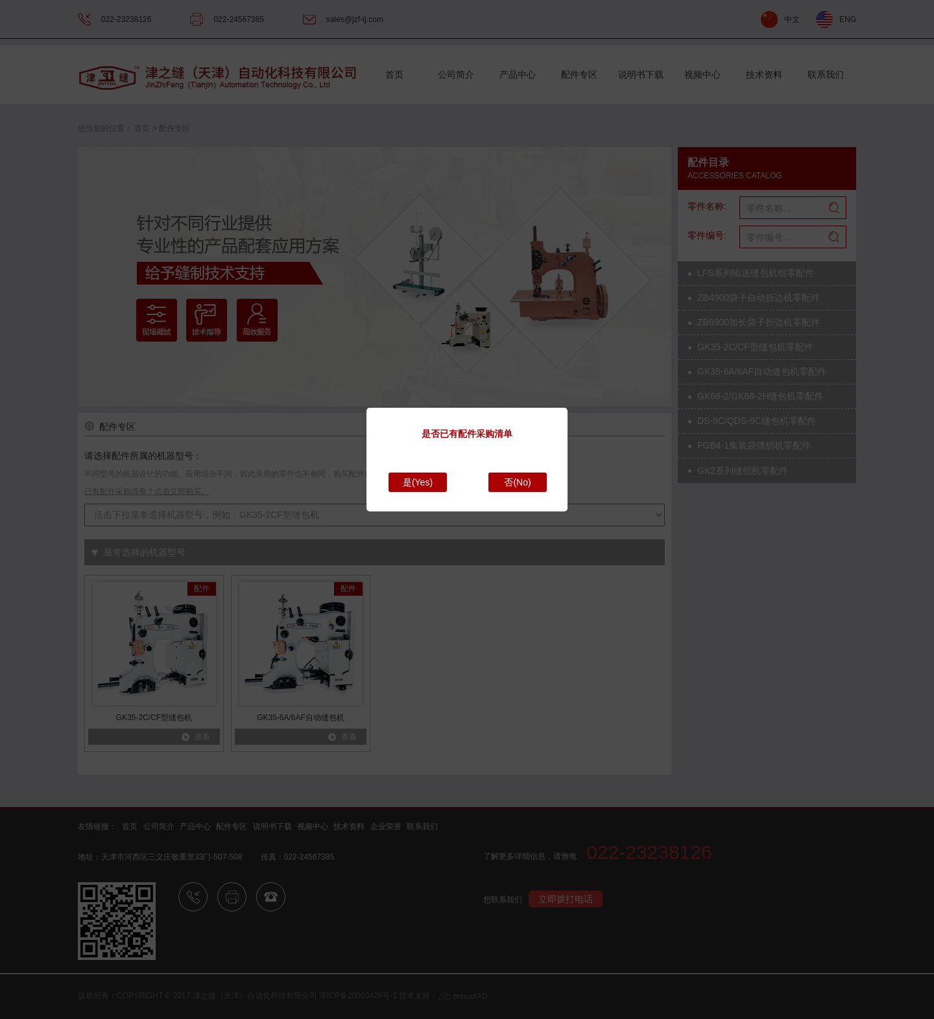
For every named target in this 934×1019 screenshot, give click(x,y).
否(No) (517, 482)
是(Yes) (418, 482)
